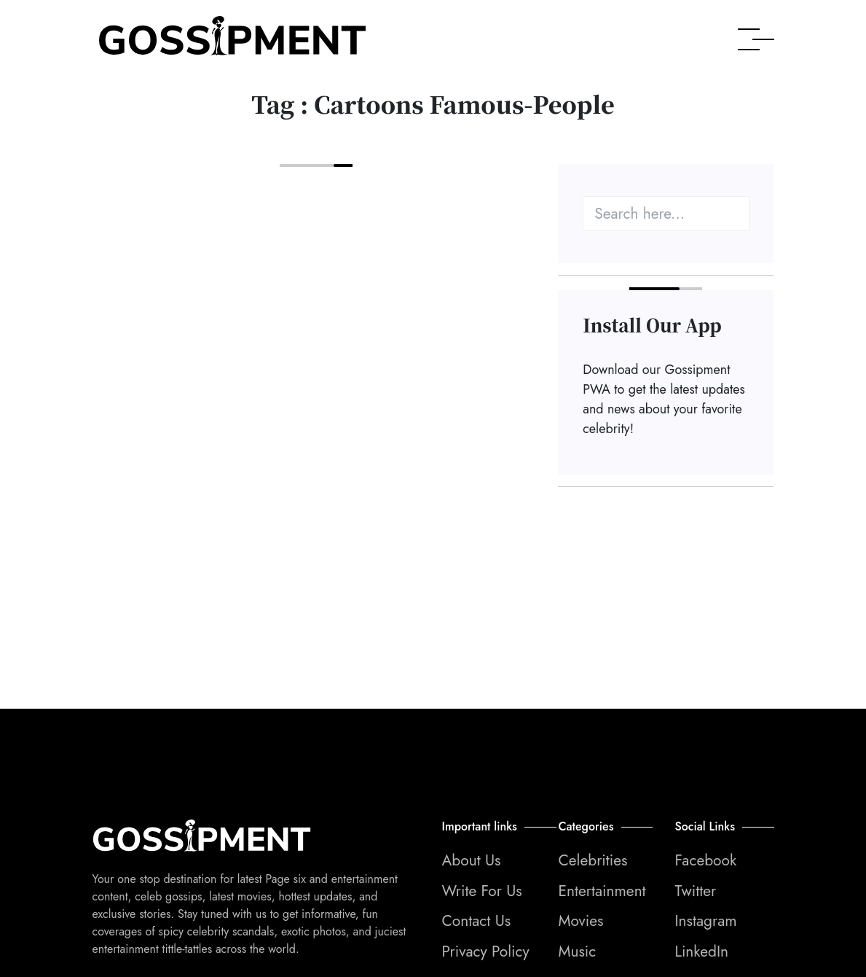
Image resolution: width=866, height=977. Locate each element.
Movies (580, 921)
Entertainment (601, 891)
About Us (471, 860)
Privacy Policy (486, 951)
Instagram (705, 921)
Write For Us (482, 891)
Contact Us (476, 921)
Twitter (695, 891)
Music (577, 951)
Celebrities (592, 860)
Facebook (705, 860)
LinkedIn (701, 951)
